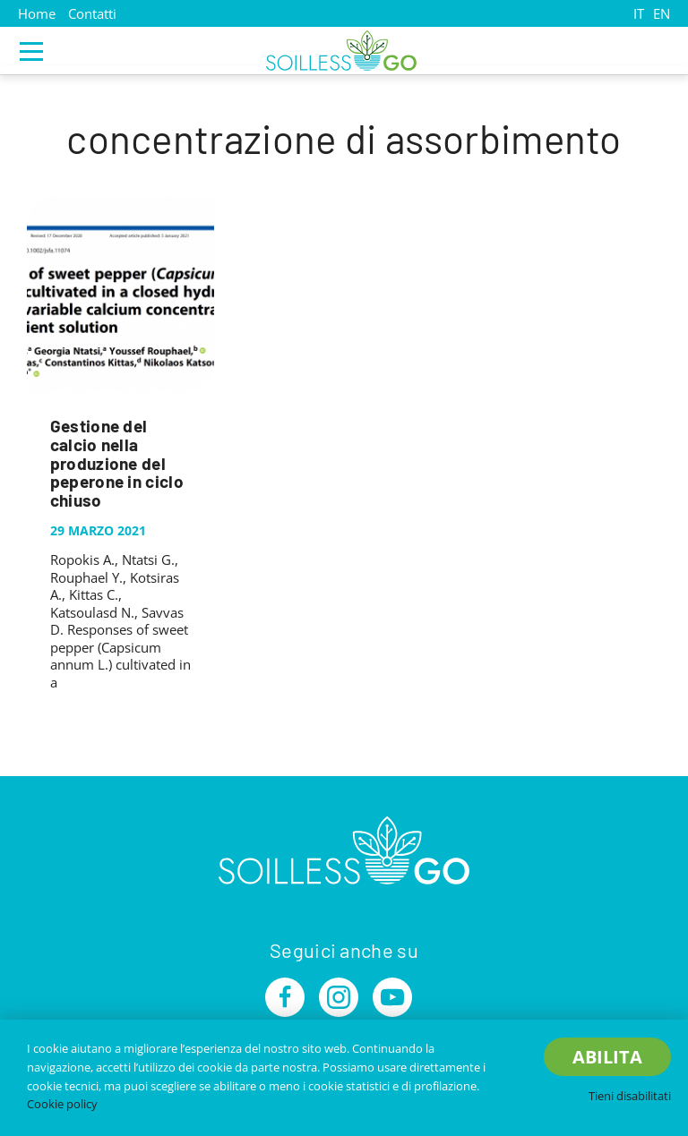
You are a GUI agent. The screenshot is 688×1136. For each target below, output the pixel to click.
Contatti (92, 13)
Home (37, 13)
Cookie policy (62, 1104)
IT (638, 13)
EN (661, 13)
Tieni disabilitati (630, 1096)
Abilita (607, 1057)
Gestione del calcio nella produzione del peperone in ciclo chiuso (117, 463)
